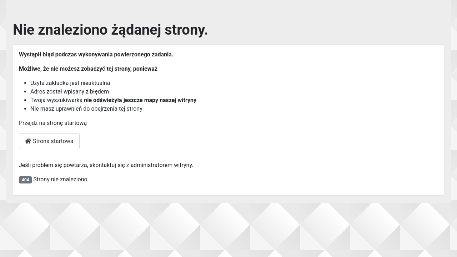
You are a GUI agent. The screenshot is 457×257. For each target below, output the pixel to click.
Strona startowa (49, 141)
